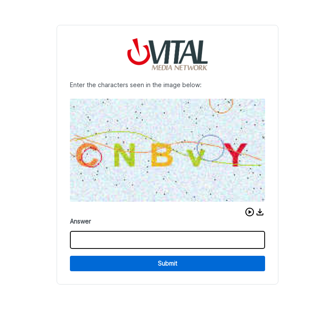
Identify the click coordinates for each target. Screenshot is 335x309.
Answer (80, 221)
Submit (167, 263)
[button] (249, 212)
